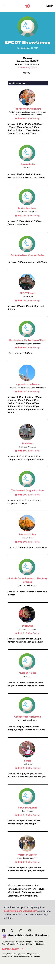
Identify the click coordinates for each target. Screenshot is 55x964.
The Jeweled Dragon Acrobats (27, 490)
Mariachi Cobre (27, 534)
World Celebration (25, 892)
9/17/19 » (32, 67)
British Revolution (27, 208)
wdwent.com (30, 910)
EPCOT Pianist (27, 293)
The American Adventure (27, 108)
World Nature (29, 895)
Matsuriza (27, 625)
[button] (27, 73)
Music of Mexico (27, 672)
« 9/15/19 (22, 67)
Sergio (27, 760)
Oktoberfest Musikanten (27, 716)
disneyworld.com (12, 910)
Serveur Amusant (27, 807)
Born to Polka (27, 164)
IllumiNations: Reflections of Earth (27, 340)
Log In (49, 5)
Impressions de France (27, 384)
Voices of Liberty (27, 854)
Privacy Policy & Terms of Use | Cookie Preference (21, 956)
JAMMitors (27, 443)
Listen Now (13, 949)
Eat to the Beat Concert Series (27, 255)
